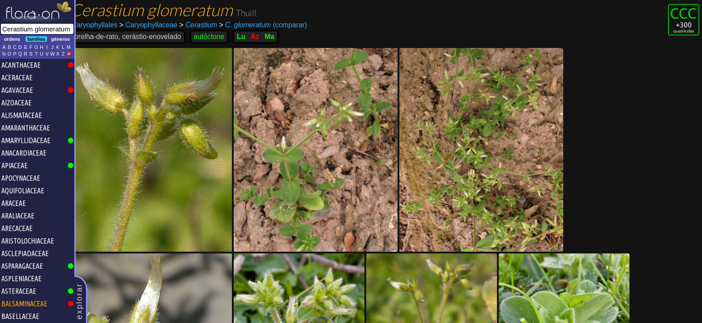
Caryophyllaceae (155, 25)
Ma (277, 36)
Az (262, 36)
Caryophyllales (101, 25)
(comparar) (270, 25)
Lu (248, 36)
